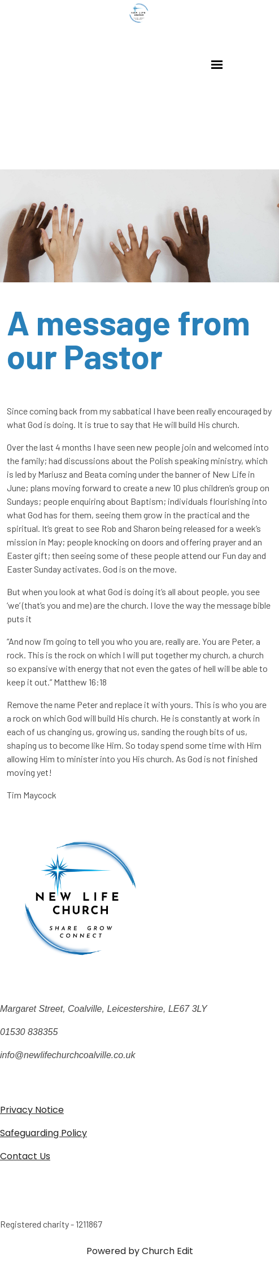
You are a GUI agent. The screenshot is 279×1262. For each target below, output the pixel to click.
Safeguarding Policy (43, 1132)
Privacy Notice (32, 1109)
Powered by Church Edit (139, 1250)
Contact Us (25, 1156)
